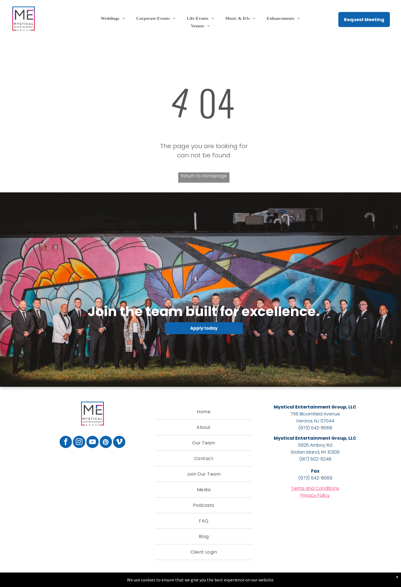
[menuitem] (113, 18)
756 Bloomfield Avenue (315, 414)
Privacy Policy (315, 495)
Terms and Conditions (315, 488)
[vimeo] (119, 442)
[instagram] (79, 442)
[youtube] (92, 442)
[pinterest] (106, 442)
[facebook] (66, 442)
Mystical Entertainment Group (310, 407)
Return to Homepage (204, 176)
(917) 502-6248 (315, 459)
